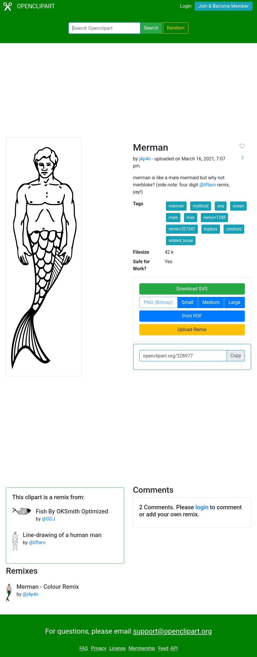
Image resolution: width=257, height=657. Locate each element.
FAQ (83, 648)
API (174, 648)
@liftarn (207, 185)
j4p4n (145, 159)
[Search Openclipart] (104, 28)
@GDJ (48, 519)
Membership (142, 648)
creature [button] (233, 229)
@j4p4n (30, 594)
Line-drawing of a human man (62, 535)
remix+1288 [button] (214, 217)
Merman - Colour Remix (48, 586)
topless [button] (211, 229)
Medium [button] (210, 302)
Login (185, 6)
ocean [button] (238, 206)
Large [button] (234, 302)
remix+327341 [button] (182, 229)
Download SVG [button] (192, 289)
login (201, 507)
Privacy (98, 648)
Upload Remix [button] (191, 329)
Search (151, 28)
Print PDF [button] (192, 316)
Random (176, 28)
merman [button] (176, 206)
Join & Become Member (223, 6)
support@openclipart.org (172, 631)
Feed (163, 648)
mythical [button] (200, 206)
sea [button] (220, 206)
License (117, 648)
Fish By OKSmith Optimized (72, 511)
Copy (235, 355)
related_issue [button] (181, 240)
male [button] (173, 217)
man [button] (191, 217)
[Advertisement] (128, 92)
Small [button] (187, 302)
